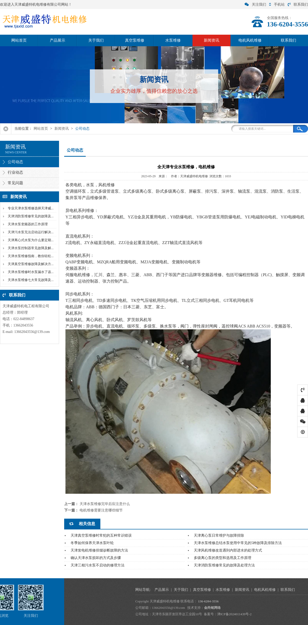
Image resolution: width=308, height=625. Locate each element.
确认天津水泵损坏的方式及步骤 (96, 558)
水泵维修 (173, 40)
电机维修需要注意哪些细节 (101, 510)
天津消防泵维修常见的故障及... (30, 216)
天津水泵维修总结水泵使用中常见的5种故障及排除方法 (238, 543)
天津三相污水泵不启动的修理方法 (97, 565)
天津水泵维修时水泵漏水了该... (30, 272)
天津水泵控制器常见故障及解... (30, 248)
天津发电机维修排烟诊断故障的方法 (99, 550)
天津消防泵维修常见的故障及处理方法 (224, 565)
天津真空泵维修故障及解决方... (30, 264)
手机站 (277, 4)
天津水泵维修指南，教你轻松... (30, 256)
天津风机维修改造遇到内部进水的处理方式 (228, 550)
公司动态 (82, 128)
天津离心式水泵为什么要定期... (30, 240)
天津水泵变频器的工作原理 (27, 224)
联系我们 (298, 4)
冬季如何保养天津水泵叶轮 (92, 543)
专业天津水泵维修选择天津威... (30, 208)
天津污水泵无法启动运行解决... (30, 232)
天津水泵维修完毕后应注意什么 (105, 504)
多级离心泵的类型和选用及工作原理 (222, 558)
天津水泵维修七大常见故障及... (30, 280)
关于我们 (96, 40)
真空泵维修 (134, 40)
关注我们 (255, 4)
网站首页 (19, 40)
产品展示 (57, 40)
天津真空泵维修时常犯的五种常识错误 (101, 535)
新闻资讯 (211, 40)
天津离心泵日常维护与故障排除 (219, 535)
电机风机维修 (250, 40)
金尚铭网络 (282, 608)
